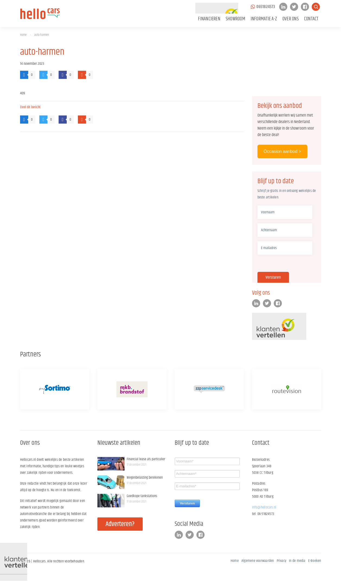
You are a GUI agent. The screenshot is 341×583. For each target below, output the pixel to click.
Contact (311, 19)
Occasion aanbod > (282, 151)
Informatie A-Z (264, 19)
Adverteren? (120, 524)
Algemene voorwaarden (257, 561)
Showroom (235, 19)
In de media (297, 561)
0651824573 (265, 7)
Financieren (209, 19)
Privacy (281, 561)
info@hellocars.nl (264, 507)
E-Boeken (314, 561)
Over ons (290, 19)
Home (23, 34)
